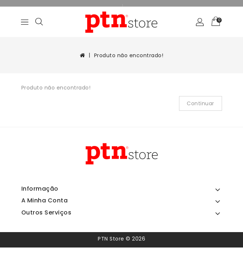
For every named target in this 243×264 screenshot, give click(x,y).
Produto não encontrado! (129, 55)
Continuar (200, 103)
